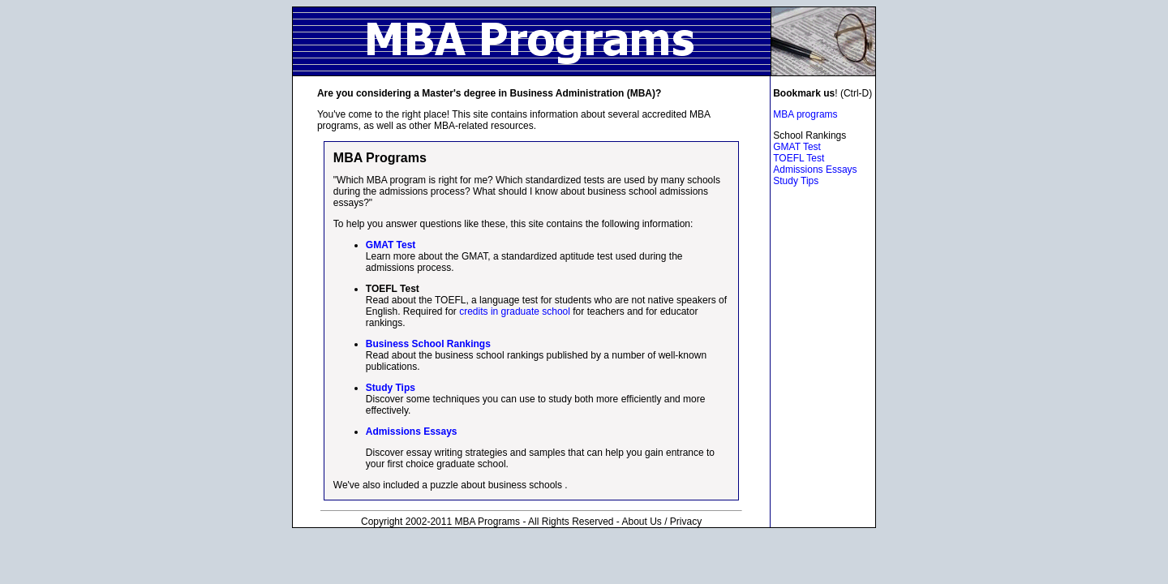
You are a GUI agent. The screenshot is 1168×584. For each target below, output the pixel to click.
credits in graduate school (514, 311)
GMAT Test (391, 245)
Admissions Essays (411, 431)
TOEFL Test (798, 158)
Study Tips (390, 387)
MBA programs (805, 114)
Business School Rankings (428, 344)
